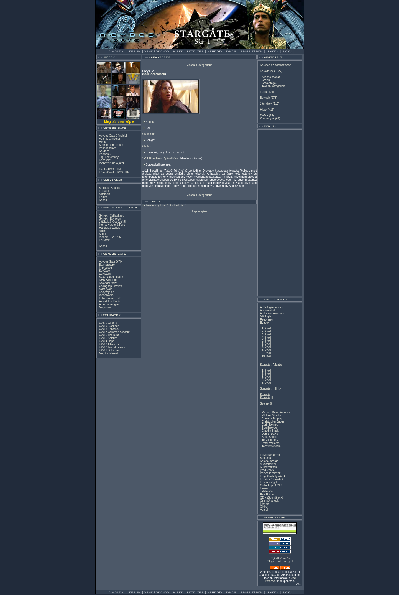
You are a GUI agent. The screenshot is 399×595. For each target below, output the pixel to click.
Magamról (105, 307)
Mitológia (104, 193)
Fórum (103, 197)
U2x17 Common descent (114, 332)
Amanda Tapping (272, 418)
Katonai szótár (269, 460)
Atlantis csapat (271, 76)
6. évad (266, 343)
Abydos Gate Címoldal (113, 135)
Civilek (266, 80)
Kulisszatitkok (268, 467)
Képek (103, 200)
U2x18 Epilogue (109, 328)
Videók (103, 236)
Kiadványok (267, 118)
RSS (111, 169)
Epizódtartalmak (270, 454)
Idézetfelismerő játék (111, 163)
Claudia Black (270, 430)
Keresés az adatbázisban (275, 65)
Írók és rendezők (270, 473)
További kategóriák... (274, 86)
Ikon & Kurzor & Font (112, 224)
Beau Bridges (270, 436)
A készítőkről (268, 464)
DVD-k (264, 115)
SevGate (104, 270)
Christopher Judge (273, 421)
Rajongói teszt (107, 282)
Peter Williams (270, 442)
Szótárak (265, 457)
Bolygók (265, 97)
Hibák (263, 109)
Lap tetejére (199, 211)
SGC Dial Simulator (111, 276)
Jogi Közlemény (109, 157)
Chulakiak (148, 134)
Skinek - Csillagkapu (111, 215)
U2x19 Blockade (109, 325)
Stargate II (266, 397)
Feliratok (104, 190)
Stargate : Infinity (270, 388)
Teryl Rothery (270, 439)
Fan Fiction (266, 494)
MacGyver (105, 289)
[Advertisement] (280, 213)
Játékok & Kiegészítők (112, 221)
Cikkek (264, 506)
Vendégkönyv (107, 147)
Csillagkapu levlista (110, 286)
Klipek (102, 233)
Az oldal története (110, 301)
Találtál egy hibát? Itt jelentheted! (166, 205)
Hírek (102, 141)
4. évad (266, 337)
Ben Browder (270, 427)
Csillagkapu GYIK (271, 485)
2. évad (266, 331)
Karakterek (266, 71)
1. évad (266, 328)
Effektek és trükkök (271, 479)
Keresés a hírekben (111, 144)
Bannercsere (107, 264)
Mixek (102, 230)
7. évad (266, 346)
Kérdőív (103, 150)
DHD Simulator (108, 279)
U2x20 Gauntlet (108, 322)
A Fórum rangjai (109, 304)
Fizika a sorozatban (272, 313)
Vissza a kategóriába (200, 65)
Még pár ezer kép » (119, 122)
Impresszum (106, 267)
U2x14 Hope (106, 341)
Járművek (266, 103)
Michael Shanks (271, 415)
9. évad (266, 352)
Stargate (265, 394)
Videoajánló (106, 295)
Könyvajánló (106, 292)
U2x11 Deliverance (110, 350)
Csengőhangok (269, 500)
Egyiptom (105, 273)
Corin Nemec (270, 424)
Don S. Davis (270, 433)
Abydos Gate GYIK (110, 261)
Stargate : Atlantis (271, 364)
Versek (264, 509)
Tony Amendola (271, 445)
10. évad (267, 355)
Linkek (264, 488)
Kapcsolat (105, 160)
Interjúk (264, 503)
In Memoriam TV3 (110, 298)
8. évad (266, 349)
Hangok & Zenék (109, 227)
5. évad (266, 340)
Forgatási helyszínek (272, 476)
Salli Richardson (154, 74)
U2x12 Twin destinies (112, 347)
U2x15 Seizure (108, 338)
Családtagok (269, 83)
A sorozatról (267, 310)
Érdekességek (268, 482)
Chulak (146, 146)
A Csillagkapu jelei (271, 307)
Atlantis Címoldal (109, 138)
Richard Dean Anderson (276, 412)
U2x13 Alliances (109, 344)
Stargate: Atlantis (109, 187)
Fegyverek (266, 319)
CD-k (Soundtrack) (271, 497)
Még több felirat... (109, 353)
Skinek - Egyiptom (110, 218)
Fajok (263, 91)
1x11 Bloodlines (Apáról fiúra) (160, 158)
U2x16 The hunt (109, 335)
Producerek (267, 470)
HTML (118, 169)
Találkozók (266, 491)
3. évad (266, 334)
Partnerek (105, 154)
